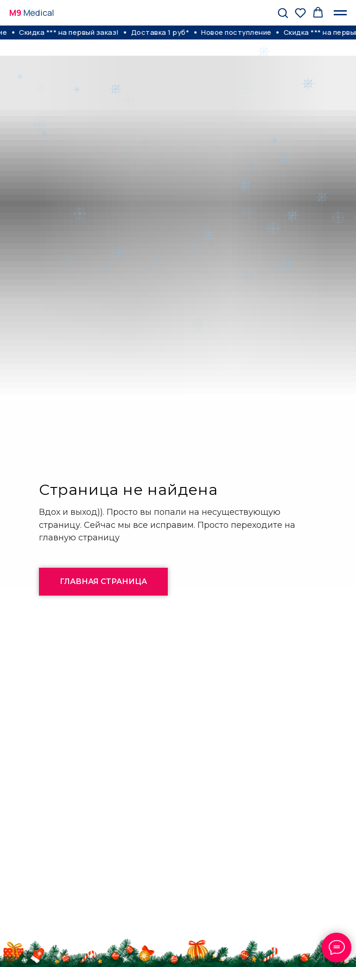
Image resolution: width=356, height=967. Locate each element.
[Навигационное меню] (340, 13)
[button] (282, 12)
